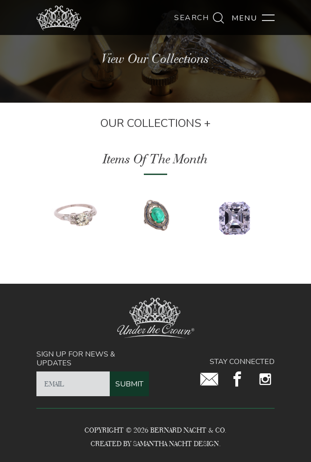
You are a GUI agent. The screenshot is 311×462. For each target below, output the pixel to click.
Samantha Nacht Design (176, 443)
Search (199, 18)
